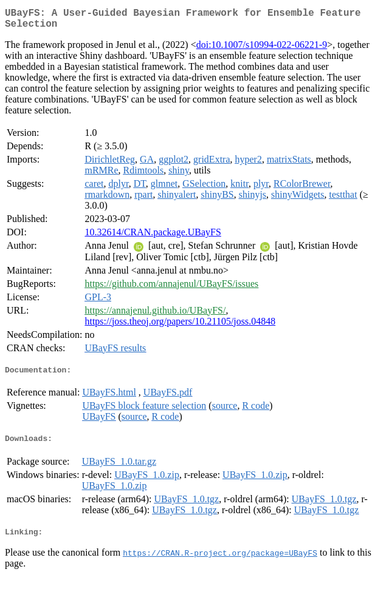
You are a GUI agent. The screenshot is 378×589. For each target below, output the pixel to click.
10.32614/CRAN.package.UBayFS (152, 237)
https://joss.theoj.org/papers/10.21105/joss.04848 (179, 326)
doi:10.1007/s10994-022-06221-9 (262, 49)
